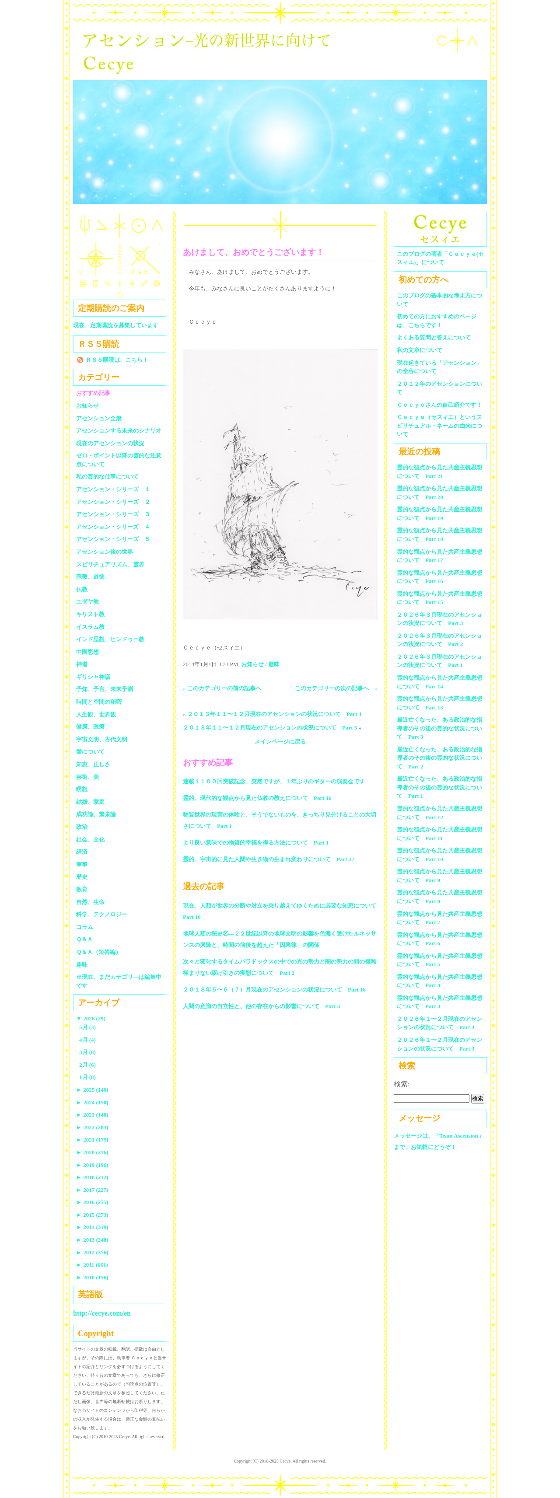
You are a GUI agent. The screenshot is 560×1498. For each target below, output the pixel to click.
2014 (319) (92, 1227)
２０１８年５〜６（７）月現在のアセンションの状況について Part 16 (274, 989)
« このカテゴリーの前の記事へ (222, 688)
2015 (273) (92, 1215)
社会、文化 (90, 839)
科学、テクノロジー (101, 914)
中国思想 (87, 652)
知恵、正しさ (93, 764)
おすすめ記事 (93, 393)
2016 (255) (92, 1202)
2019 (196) (92, 1165)
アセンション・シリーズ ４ (113, 527)
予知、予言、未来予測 (104, 689)
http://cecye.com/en (102, 1313)
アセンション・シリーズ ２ (113, 502)
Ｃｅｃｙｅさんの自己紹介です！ (439, 405)
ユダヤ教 (87, 601)
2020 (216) (92, 1152)
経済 (82, 852)
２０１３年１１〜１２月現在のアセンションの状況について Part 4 (274, 714)
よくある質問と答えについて (434, 337)
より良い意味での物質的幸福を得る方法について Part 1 (256, 842)
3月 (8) (87, 1052)
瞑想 (82, 789)
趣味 (274, 664)
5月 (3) (87, 1027)
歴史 (82, 876)
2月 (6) (87, 1065)
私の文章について (419, 350)
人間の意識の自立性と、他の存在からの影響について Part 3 (261, 1006)
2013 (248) (92, 1239)
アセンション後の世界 (104, 551)
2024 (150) (92, 1102)
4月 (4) (87, 1040)
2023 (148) (92, 1114)
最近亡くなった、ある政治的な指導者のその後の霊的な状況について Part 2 (439, 758)
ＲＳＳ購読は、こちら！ (117, 359)
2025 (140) (92, 1089)
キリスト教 (90, 614)
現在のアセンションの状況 (110, 443)
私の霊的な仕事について (107, 476)
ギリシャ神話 (93, 677)
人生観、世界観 (96, 714)
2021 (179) (92, 1139)
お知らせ (252, 664)
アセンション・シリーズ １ (113, 489)
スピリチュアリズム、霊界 (110, 564)
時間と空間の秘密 (99, 701)
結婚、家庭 (90, 802)
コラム (84, 927)
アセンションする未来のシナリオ (118, 430)
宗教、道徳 (90, 576)
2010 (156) (92, 1277)
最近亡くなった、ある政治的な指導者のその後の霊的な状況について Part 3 (439, 728)
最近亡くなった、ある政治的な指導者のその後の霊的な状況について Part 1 (439, 787)
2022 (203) (92, 1127)
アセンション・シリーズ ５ (113, 539)
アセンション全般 (99, 418)
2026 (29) (90, 1018)
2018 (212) (92, 1177)
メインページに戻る (280, 741)
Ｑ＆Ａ (87, 939)
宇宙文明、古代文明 (101, 739)
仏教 (82, 589)
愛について (90, 751)
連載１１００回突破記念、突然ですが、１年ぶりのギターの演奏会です (274, 781)
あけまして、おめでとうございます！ (253, 252)
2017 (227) (92, 1190)
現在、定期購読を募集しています (115, 325)
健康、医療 (90, 726)
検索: (402, 1084)
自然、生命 (90, 902)
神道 (82, 664)
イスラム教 (90, 627)
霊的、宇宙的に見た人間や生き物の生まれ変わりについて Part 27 (268, 859)
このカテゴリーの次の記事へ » (336, 688)
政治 (82, 827)
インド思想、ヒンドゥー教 (110, 639)
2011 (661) (92, 1264)
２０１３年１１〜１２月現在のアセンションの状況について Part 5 (270, 727)
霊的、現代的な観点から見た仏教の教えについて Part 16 (257, 798)
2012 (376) (92, 1252)
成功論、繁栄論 (96, 814)
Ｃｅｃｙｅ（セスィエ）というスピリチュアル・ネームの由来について (439, 425)
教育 (82, 889)
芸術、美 (87, 777)
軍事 (82, 864)
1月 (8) (87, 1077)
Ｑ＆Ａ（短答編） (98, 952)
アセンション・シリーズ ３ (113, 514)
